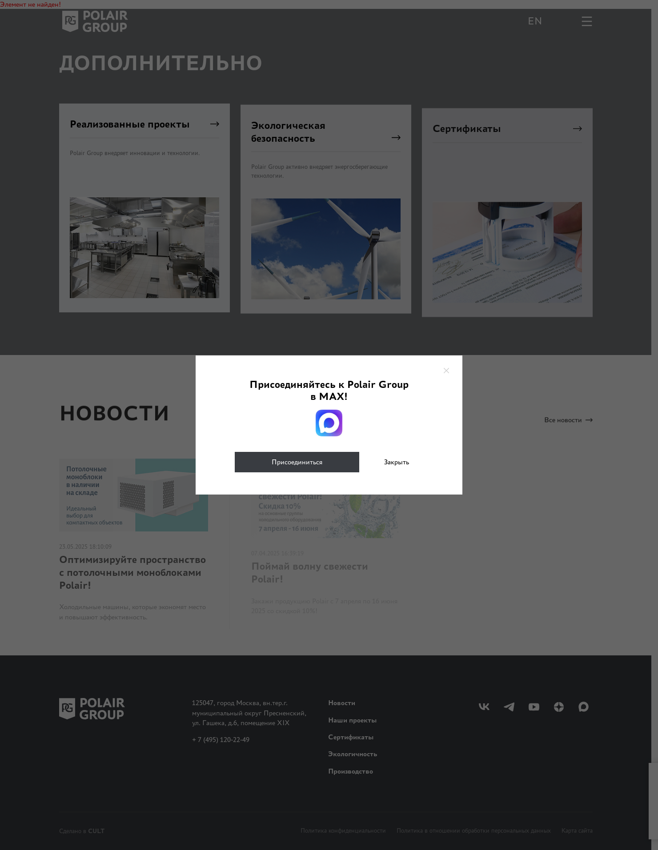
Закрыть (396, 462)
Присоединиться (297, 462)
